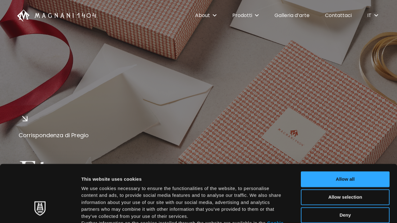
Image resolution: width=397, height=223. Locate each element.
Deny (345, 165)
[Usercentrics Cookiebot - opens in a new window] (40, 211)
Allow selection (345, 148)
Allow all (345, 130)
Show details (325, 210)
